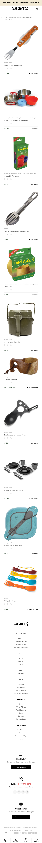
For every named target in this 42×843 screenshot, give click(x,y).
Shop (5, 841)
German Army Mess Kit (12, 342)
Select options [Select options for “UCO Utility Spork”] (33, 609)
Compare (7, 68)
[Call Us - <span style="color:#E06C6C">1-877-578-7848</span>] (21, 779)
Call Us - (21, 784)
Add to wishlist (4, 68)
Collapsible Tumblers (11, 176)
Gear (36, 118)
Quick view (11, 68)
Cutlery (6, 62)
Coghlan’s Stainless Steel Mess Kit (16, 121)
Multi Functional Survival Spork (15, 435)
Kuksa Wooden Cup (10, 379)
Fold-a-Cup (8, 287)
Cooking (6, 118)
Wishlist (36, 841)
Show (6, 19)
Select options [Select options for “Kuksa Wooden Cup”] (33, 387)
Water (31, 173)
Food (10, 62)
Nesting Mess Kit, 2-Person (13, 490)
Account (15, 841)
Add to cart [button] (34, 73)
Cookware (27, 118)
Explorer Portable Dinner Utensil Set (16, 231)
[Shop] (5, 840)
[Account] (16, 840)
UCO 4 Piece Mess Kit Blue (13, 545)
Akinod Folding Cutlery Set (13, 65)
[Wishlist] (37, 840)
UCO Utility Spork (10, 601)
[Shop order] (28, 17)
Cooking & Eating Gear (16, 118)
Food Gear (26, 173)
